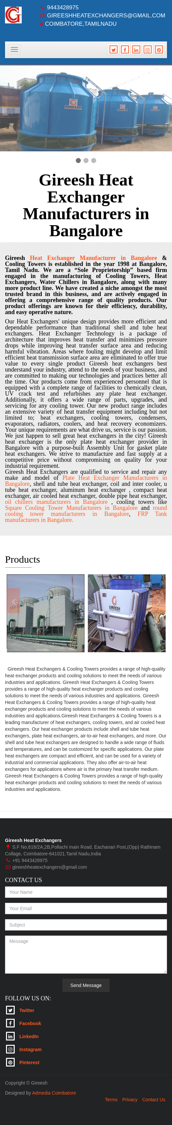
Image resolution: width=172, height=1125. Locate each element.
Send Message (86, 985)
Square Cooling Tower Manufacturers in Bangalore (71, 508)
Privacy (130, 1099)
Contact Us (153, 1099)
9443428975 (63, 7)
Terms (111, 1099)
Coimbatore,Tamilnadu (81, 24)
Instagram (24, 1049)
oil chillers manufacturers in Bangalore (58, 502)
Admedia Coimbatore (54, 1093)
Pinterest (22, 1062)
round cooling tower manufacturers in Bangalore (86, 511)
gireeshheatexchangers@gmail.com (106, 15)
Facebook (23, 1023)
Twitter (20, 1010)
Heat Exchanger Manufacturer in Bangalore (93, 258)
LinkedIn (22, 1036)
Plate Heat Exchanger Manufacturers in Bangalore (86, 480)
